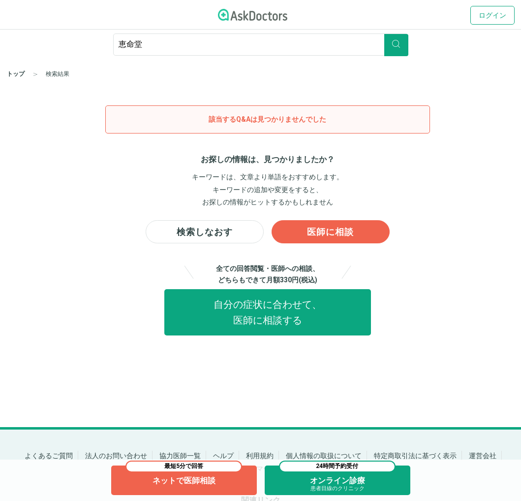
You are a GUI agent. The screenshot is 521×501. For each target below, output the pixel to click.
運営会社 (482, 456)
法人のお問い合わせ (116, 456)
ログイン (492, 15)
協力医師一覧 (180, 456)
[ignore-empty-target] (260, 44)
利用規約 (260, 456)
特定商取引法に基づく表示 (415, 456)
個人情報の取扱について (324, 456)
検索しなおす (205, 232)
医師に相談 (330, 232)
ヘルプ (223, 456)
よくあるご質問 (49, 456)
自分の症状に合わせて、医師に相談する (268, 314)
